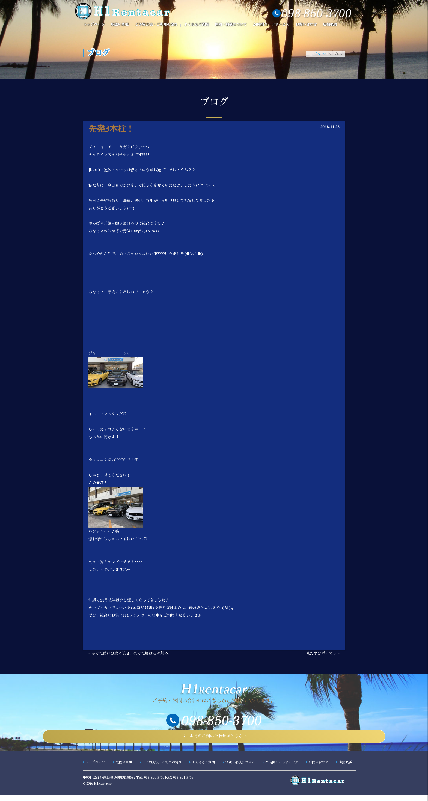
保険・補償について (231, 24)
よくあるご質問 (196, 24)
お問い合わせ (306, 24)
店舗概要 (330, 24)
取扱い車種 (120, 24)
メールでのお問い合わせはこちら (212, 740)
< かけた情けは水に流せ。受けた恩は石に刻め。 (130, 654)
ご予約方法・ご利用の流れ (156, 24)
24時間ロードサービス (271, 24)
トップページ (94, 24)
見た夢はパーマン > (323, 654)
